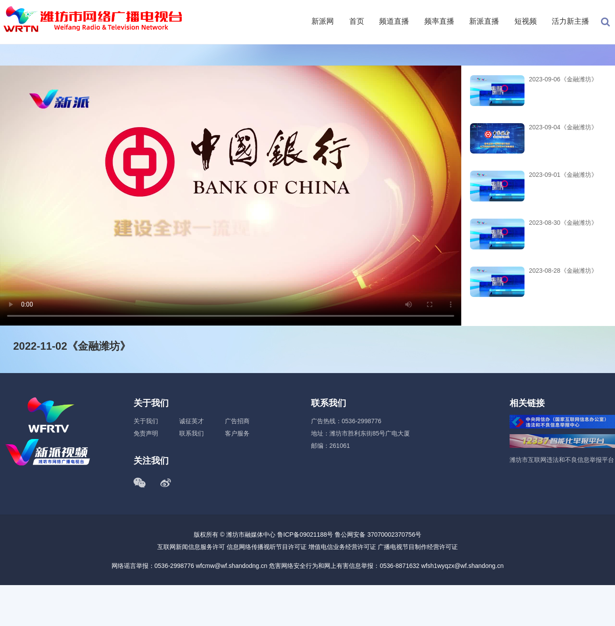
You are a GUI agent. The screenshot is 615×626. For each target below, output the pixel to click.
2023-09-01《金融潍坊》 (563, 174)
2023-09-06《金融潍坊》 (563, 79)
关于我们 (146, 421)
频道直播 (394, 21)
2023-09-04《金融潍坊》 (563, 127)
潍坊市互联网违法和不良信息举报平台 (562, 459)
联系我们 (191, 433)
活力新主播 (570, 21)
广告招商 (237, 421)
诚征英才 (191, 421)
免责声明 (146, 433)
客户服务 (237, 433)
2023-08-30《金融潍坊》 (563, 222)
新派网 (322, 21)
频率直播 (439, 21)
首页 (356, 21)
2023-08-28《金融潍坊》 (563, 270)
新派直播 (484, 21)
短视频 (525, 21)
